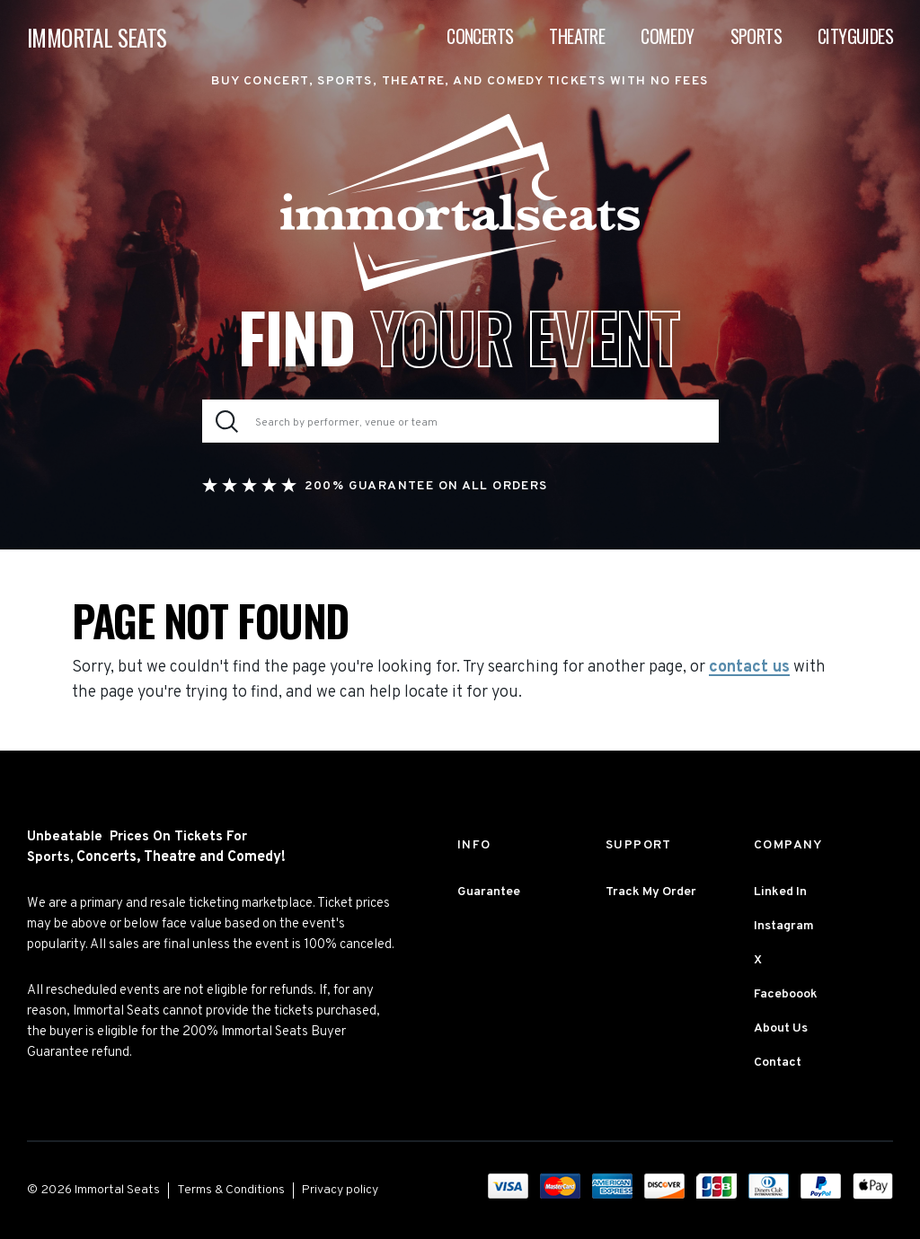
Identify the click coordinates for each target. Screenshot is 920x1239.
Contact (777, 1062)
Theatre (577, 36)
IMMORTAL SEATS (97, 37)
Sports (756, 36)
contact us (749, 668)
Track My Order (651, 892)
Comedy (667, 36)
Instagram (784, 926)
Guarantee (488, 892)
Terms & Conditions (231, 1190)
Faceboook (786, 994)
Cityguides (855, 36)
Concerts (480, 36)
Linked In (780, 892)
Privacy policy (340, 1190)
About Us (781, 1028)
